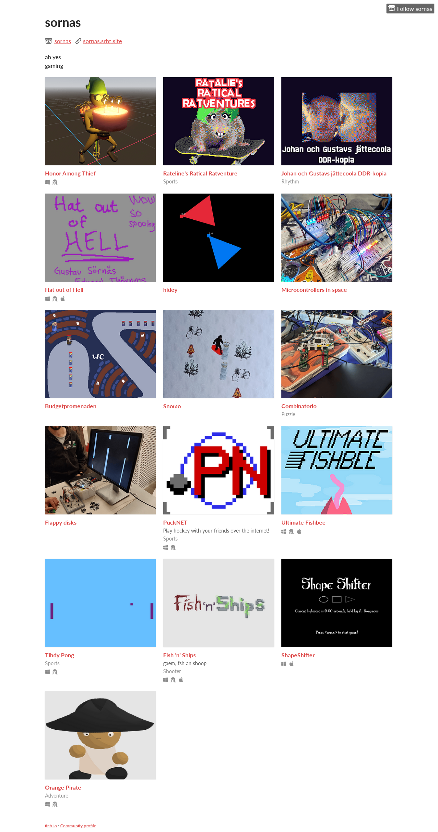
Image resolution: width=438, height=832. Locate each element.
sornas (62, 40)
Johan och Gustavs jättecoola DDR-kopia (334, 173)
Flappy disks (61, 522)
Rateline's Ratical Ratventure (200, 173)
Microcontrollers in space (314, 289)
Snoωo (172, 405)
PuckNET (175, 522)
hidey (170, 289)
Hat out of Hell (64, 289)
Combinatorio (299, 405)
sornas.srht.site (102, 40)
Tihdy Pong (59, 654)
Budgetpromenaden (70, 405)
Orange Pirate (63, 787)
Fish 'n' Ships (179, 654)
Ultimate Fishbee (303, 522)
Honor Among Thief (70, 173)
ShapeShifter (298, 654)
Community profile (78, 825)
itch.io (51, 825)
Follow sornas (410, 8)
